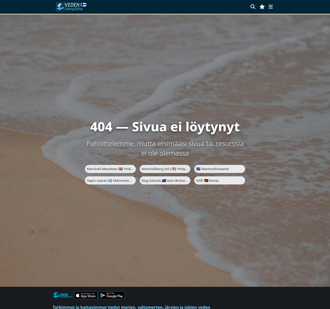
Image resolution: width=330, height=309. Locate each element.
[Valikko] (270, 6)
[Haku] (252, 6)
